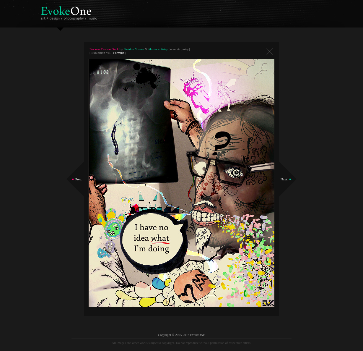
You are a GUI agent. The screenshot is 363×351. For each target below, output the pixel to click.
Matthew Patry (158, 49)
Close (269, 51)
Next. (284, 179)
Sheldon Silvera (133, 49)
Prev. (78, 179)
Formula (118, 52)
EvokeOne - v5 (70, 11)
